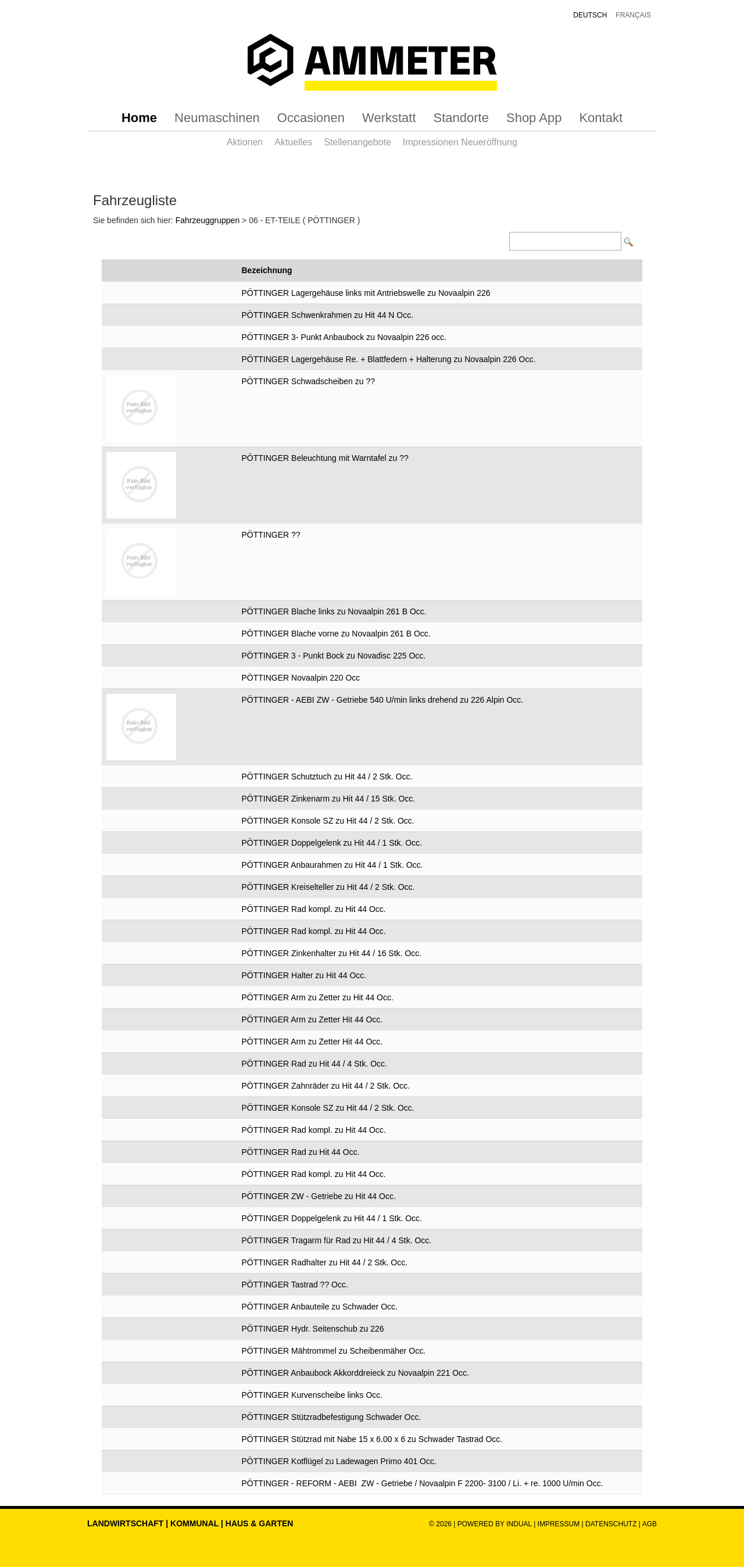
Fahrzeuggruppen (208, 220)
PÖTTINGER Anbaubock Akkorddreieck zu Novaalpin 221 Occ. (355, 1373)
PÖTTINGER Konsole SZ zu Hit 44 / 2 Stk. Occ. (328, 820)
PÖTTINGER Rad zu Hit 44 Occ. (301, 1152)
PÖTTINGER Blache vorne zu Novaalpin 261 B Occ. (336, 633)
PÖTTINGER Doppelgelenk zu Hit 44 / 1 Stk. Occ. (332, 842)
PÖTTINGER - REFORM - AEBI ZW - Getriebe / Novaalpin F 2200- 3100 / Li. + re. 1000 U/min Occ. (422, 1483)
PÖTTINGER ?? (271, 534)
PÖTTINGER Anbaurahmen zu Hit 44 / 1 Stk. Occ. (332, 865)
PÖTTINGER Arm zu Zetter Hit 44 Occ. (312, 1019)
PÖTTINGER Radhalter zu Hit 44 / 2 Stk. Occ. (325, 1262)
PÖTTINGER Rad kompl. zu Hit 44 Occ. (314, 909)
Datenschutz (612, 1524)
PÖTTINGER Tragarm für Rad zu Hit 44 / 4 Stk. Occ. (337, 1240)
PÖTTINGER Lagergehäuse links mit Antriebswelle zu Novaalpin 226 (366, 293)
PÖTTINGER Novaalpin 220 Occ (301, 677)
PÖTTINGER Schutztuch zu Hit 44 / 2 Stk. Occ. (327, 776)
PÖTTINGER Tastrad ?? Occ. (295, 1284)
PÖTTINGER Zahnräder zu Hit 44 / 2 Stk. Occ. (326, 1085)
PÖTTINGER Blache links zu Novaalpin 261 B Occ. (334, 611)
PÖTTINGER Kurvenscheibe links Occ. (312, 1395)
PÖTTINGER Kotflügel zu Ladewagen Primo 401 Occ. (339, 1461)
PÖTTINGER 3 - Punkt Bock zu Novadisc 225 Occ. (334, 655)
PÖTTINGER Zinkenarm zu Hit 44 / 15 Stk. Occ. (329, 798)
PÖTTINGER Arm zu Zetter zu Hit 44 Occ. (318, 997)
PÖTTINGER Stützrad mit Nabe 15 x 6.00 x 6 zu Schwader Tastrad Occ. (372, 1439)
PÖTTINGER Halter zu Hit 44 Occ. (304, 975)
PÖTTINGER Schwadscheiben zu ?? (308, 381)
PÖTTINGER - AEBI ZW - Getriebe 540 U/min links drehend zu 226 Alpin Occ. (383, 699)
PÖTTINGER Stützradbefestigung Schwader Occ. (331, 1417)
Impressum (559, 1524)
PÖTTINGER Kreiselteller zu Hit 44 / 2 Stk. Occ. (328, 887)
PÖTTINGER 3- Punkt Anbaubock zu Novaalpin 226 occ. (344, 337)
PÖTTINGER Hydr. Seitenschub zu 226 (313, 1328)
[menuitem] (139, 118)
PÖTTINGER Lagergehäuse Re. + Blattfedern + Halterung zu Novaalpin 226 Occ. (389, 359)
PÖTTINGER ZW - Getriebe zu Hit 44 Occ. (319, 1196)
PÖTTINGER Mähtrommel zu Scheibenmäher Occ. (334, 1350)
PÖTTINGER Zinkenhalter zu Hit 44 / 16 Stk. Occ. (332, 953)
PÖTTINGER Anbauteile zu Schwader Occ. (320, 1306)
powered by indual (494, 1524)
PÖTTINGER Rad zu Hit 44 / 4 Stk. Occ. (315, 1063)
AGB (649, 1524)
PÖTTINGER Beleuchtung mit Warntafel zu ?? (325, 458)
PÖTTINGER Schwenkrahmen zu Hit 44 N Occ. (328, 315)
